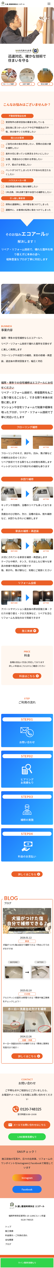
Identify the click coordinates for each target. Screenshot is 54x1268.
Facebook (27, 1189)
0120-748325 (27, 1109)
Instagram (27, 1177)
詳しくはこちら (27, 874)
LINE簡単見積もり (27, 1137)
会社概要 (9, 1240)
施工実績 (27, 631)
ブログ (8, 1244)
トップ (8, 1227)
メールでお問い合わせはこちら (27, 1124)
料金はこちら (27, 676)
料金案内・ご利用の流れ (16, 1235)
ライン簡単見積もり (27, 1262)
